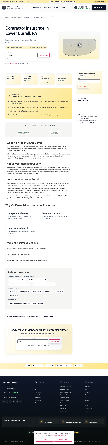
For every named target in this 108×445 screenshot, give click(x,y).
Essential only (63, 439)
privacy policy (62, 435)
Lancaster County (64, 400)
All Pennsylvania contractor (34, 316)
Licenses (85, 441)
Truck (36, 389)
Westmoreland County (38, 17)
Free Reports (88, 408)
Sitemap (87, 411)
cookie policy (53, 435)
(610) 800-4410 (7, 392)
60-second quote (100, 1)
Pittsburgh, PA (59, 291)
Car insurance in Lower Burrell (17, 280)
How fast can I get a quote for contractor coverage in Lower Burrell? (27, 261)
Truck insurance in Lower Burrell (37, 280)
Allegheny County (64, 389)
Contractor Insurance (16, 17)
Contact (63, 7)
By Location (65, 382)
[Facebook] (3, 401)
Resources (47, 7)
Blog (86, 389)
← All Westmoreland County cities (16, 316)
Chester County (64, 403)
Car (36, 386)
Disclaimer (91, 441)
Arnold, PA (12, 291)
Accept (45, 439)
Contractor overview (48, 316)
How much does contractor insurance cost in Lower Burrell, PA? (26, 249)
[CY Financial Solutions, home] (13, 7)
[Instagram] (13, 401)
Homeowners (38, 397)
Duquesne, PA (48, 291)
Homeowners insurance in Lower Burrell (43, 284)
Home (7, 17)
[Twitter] (6, 401)
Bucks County (63, 394)
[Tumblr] (20, 401)
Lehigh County (64, 411)
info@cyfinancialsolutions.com (85, 106)
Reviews (87, 403)
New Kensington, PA (24, 291)
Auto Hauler (38, 392)
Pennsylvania (27, 17)
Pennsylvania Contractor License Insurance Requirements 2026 (26, 303)
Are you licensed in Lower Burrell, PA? (18, 255)
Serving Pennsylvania (69, 1)
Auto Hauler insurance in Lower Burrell (20, 284)
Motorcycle (38, 400)
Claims (86, 405)
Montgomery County (65, 392)
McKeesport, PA (14, 295)
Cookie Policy (97, 441)
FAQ (86, 397)
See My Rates (44, 55)
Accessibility (79, 441)
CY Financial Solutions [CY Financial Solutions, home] (10, 382)
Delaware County (64, 397)
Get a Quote (88, 386)
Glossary (87, 392)
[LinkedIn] (17, 401)
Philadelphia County (65, 386)
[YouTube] (10, 401)
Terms (74, 441)
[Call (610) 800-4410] (82, 7)
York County (63, 405)
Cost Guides (88, 394)
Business (37, 403)
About (56, 7)
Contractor (38, 394)
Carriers (87, 400)
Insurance (37, 7)
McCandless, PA (37, 291)
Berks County (63, 408)
